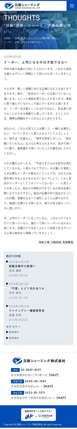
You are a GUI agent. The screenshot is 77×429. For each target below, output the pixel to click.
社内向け (15, 332)
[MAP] (53, 376)
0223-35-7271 (35, 393)
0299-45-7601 (35, 382)
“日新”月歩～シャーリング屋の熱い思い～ (36, 37)
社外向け (15, 338)
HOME (7, 37)
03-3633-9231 (31, 371)
